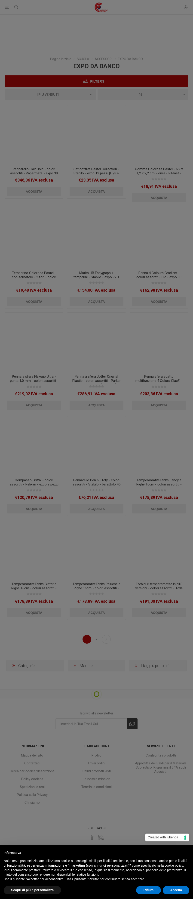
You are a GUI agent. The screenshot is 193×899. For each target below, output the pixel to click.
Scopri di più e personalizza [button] (32, 890)
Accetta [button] (176, 890)
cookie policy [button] (174, 865)
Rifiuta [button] (149, 890)
